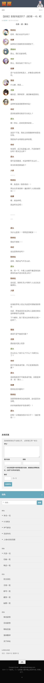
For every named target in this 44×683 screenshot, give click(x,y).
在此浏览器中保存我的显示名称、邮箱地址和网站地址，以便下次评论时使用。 (21, 469)
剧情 (3, 10)
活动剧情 (6, 623)
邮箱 (24, 459)
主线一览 (6, 585)
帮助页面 (6, 629)
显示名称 (7, 459)
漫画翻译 (6, 635)
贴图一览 (6, 603)
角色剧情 (6, 617)
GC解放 (7, 522)
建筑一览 (6, 597)
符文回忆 (6, 579)
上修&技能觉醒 (9, 540)
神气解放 (7, 528)
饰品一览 (6, 565)
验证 (5, 474)
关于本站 (6, 641)
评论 (6, 444)
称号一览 (6, 591)
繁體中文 (16, 653)
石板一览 (6, 559)
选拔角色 (7, 534)
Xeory (5, 20)
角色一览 (7, 516)
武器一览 (7, 553)
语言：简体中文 (7, 653)
